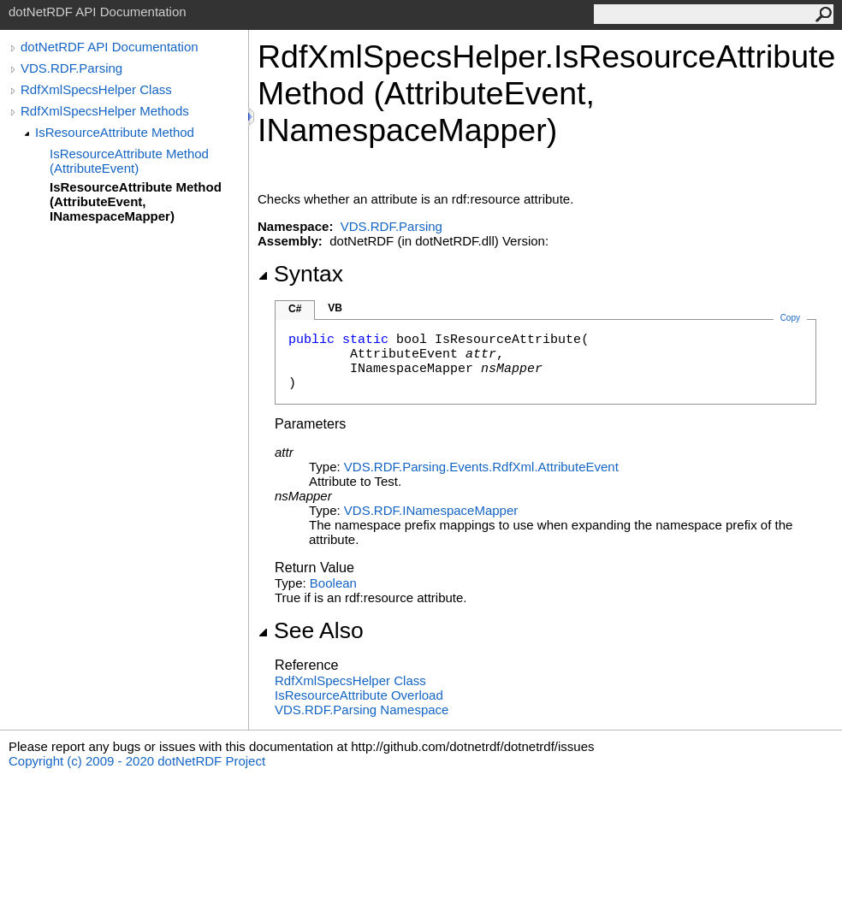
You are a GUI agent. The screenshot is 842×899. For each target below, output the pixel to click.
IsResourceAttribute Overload (359, 695)
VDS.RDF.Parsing (71, 68)
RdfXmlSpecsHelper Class (96, 89)
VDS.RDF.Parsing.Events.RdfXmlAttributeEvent (481, 466)
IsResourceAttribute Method (114, 132)
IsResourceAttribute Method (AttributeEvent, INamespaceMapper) (136, 201)
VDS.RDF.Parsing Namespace (361, 709)
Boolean (333, 583)
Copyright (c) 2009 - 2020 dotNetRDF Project (137, 761)
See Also (311, 630)
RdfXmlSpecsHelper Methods (105, 111)
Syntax (300, 274)
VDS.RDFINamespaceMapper (431, 510)
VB (335, 308)
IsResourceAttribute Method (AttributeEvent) (129, 160)
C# (294, 309)
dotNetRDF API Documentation (110, 46)
